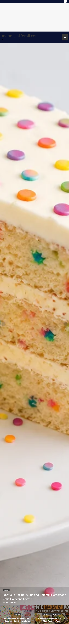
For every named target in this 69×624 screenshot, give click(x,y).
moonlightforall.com (20, 35)
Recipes (6, 590)
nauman (5, 602)
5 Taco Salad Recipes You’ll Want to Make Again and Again (51, 620)
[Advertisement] (34, 17)
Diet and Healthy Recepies (51, 614)
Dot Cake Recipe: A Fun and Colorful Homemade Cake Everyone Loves (34, 597)
